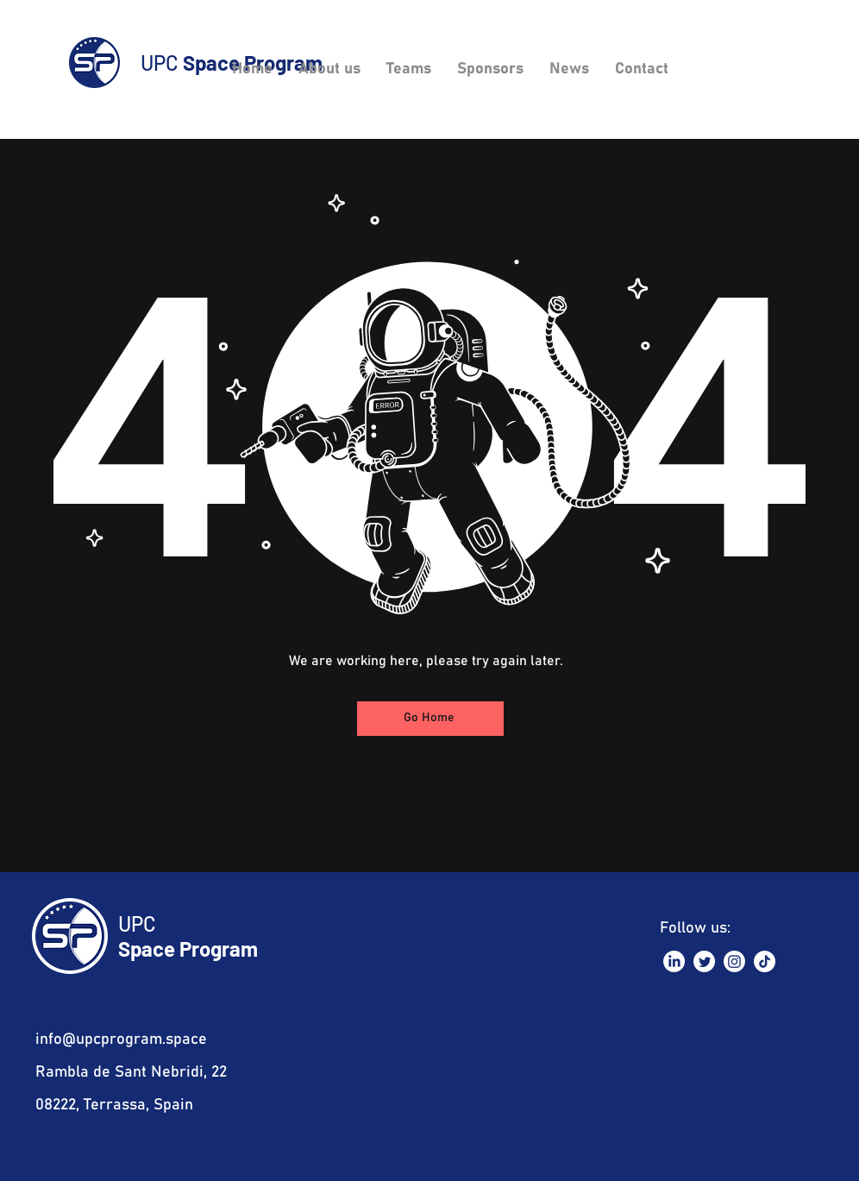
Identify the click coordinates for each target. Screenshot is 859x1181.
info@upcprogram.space (121, 1039)
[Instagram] (734, 961)
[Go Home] (430, 718)
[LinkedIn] (674, 961)
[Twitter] (704, 961)
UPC (137, 923)
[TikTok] (764, 961)
